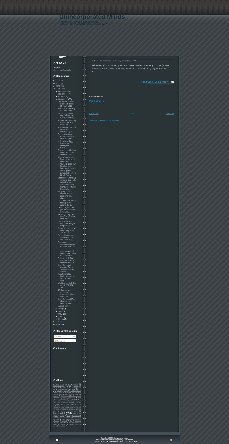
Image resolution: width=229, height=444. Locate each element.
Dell (54, 389)
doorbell (78, 419)
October (61, 96)
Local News (74, 394)
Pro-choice (73, 399)
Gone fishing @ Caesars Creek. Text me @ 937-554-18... (66, 268)
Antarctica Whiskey (58, 386)
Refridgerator (61, 401)
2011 (58, 83)
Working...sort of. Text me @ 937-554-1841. (67, 285)
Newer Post (93, 114)
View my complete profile (62, 70)
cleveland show (74, 417)
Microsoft (55, 396)
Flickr (72, 389)
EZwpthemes (128, 440)
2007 (58, 322)
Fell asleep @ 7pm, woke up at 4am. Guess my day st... (67, 260)
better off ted (77, 413)
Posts (58, 337)
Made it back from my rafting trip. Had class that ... (67, 122)
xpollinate (62, 426)
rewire (77, 422)
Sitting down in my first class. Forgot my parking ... (66, 223)
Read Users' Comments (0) (155, 82)
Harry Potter (58, 392)
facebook (64, 421)
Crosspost (65, 387)
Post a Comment (96, 101)
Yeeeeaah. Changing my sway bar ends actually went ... (67, 180)
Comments (60, 341)
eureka (57, 421)
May (60, 314)
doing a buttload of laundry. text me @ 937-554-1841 (67, 253)
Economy (65, 389)
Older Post (170, 114)
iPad (71, 421)
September (63, 99)
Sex (57, 404)
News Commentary (69, 397)
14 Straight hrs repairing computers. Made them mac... (66, 293)
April (60, 316)
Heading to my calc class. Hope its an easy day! (66, 216)
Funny (78, 389)
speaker (63, 424)
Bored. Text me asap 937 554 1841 (66, 110)
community (56, 419)
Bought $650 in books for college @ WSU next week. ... (66, 277)
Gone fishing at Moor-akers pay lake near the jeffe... (67, 301)
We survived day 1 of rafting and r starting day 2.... (67, 129)
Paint (79, 397)
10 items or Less (58, 384)
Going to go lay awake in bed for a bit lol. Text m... (67, 173)
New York (57, 397)
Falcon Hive (133, 441)
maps (56, 422)
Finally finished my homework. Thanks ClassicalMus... (67, 187)
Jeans (61, 394)
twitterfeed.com (73, 424)
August (61, 306)
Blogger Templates (109, 441)
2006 (58, 324)
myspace (63, 422)
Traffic (57, 407)
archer (76, 411)
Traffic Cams (64, 407)
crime (63, 419)
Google (66, 391)
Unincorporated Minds (92, 16)
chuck (66, 417)
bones (68, 416)
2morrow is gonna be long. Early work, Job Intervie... (67, 230)
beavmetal (59, 413)
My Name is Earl (76, 396)
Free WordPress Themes (105, 440)
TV (78, 404)
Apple (69, 386)
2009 (58, 89)
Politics (63, 399)
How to (74, 392)
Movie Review (65, 396)
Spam (62, 404)
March (61, 319)
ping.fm (71, 422)
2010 (58, 86)
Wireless (63, 409)
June (60, 311)
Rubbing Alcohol (68, 402)
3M (69, 384)
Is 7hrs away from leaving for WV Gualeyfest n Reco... (65, 144)
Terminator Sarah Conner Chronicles (70, 406)
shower (55, 424)
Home (132, 113)
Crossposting (74, 387)
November (62, 94)
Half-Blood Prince (76, 391)
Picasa (57, 399)
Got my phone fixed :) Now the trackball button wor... (67, 159)
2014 (58, 81)
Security (78, 402)
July (60, 309)
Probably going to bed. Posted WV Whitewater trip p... (67, 115)
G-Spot (59, 391)
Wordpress (72, 409)
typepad (55, 426)
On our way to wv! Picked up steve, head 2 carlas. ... (66, 136)
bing (56, 416)
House (67, 392)
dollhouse (71, 419)
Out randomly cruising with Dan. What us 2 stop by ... (67, 245)
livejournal (78, 421)
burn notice (75, 416)
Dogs (59, 389)
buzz (54, 417)
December (62, 91)
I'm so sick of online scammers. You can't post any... (66, 237)
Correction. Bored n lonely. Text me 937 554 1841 (66, 104)
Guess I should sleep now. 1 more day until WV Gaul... (67, 152)
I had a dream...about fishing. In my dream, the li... (67, 203)
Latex (66, 394)
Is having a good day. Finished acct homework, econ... (67, 166)
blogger (62, 416)
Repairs (70, 401)
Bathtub (76, 386)
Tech (54, 406)
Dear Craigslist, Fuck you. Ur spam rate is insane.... (67, 210)
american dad (65, 411)
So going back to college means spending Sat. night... (65, 195)
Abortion (75, 384)
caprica (60, 417)
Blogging (56, 387)
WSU (71, 407)
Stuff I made (70, 404)
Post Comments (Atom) (109, 120)
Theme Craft (122, 441)
